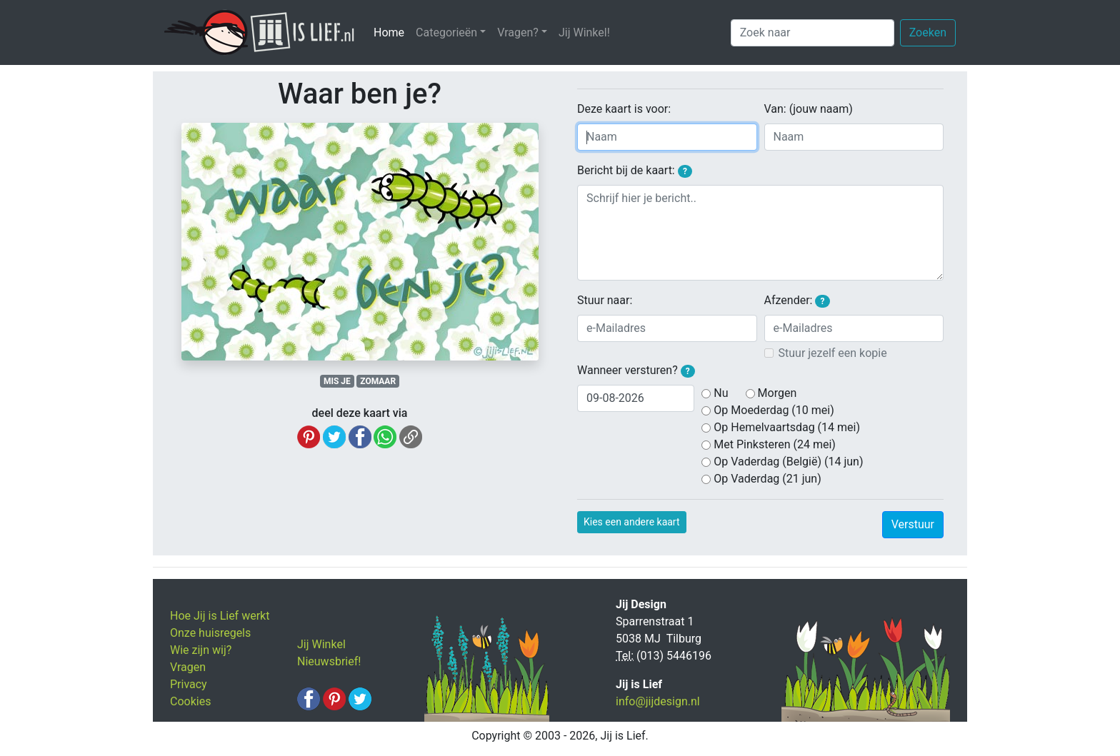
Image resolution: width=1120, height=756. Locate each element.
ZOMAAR (378, 381)
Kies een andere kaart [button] (632, 522)
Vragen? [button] (518, 32)
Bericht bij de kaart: (634, 170)
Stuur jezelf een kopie (833, 353)
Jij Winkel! (584, 32)
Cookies (190, 701)
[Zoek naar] (812, 32)
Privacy (188, 684)
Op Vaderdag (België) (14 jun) (788, 461)
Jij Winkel (321, 644)
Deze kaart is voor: (624, 109)
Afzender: (797, 300)
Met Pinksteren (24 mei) (775, 444)
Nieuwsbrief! (329, 661)
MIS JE (337, 381)
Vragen (188, 667)
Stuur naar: (604, 300)
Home (392, 31)
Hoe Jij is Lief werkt (219, 616)
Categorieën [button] (446, 32)
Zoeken (927, 32)
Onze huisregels (210, 633)
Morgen (777, 393)
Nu (721, 393)
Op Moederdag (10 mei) (774, 410)
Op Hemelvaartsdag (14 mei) (787, 427)
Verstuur (912, 524)
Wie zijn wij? (200, 650)
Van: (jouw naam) (808, 109)
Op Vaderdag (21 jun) (767, 478)
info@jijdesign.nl (658, 701)
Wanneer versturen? (636, 370)
